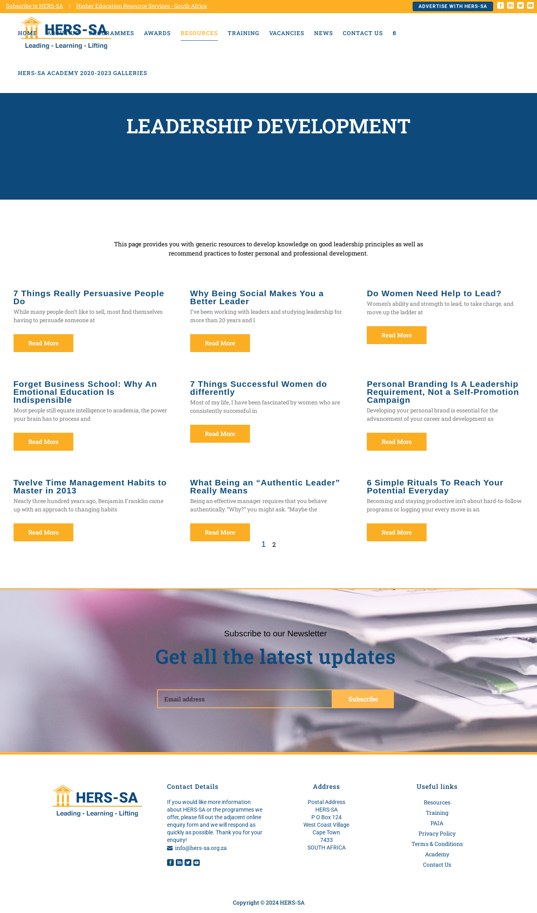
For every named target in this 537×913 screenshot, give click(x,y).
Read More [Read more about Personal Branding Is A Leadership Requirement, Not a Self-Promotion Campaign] (397, 442)
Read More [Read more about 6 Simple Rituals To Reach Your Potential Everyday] (397, 532)
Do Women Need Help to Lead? (434, 293)
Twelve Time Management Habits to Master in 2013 (90, 486)
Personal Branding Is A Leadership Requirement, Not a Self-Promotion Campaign (443, 391)
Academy (437, 854)
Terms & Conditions (437, 844)
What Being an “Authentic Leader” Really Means (265, 486)
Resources (437, 802)
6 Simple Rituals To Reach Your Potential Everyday (435, 486)
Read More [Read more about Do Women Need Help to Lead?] (397, 335)
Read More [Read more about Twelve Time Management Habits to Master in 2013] (43, 532)
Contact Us (437, 864)
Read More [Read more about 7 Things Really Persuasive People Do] (43, 343)
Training (437, 812)
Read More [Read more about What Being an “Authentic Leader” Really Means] (220, 532)
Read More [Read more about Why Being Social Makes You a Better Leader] (220, 343)
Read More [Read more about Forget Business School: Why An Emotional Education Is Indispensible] (43, 442)
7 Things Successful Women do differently (258, 387)
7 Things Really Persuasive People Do (89, 297)
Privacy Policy (437, 833)
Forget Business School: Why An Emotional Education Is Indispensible (85, 391)
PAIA (437, 823)
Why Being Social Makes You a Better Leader (257, 297)
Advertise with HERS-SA (453, 6)
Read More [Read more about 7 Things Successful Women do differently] (220, 434)
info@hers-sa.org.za (201, 848)
